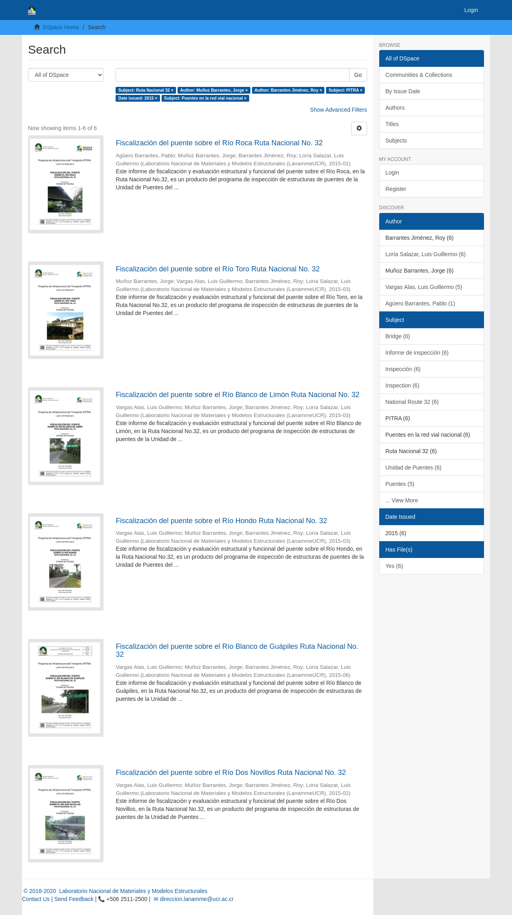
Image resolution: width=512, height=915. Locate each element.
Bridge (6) (398, 336)
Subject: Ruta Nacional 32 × (146, 90)
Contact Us (36, 899)
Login (392, 172)
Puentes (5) (400, 484)
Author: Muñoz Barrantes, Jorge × (214, 90)
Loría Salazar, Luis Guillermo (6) (426, 254)
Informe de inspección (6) (417, 352)
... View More (402, 500)
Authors (395, 107)
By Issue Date (403, 91)
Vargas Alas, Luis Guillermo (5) (424, 287)
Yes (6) (394, 566)
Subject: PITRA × (346, 90)
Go (358, 75)
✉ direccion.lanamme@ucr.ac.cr (193, 899)
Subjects (396, 140)
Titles (392, 124)
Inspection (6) (403, 385)
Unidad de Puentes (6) (414, 467)
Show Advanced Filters (338, 109)
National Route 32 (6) (412, 402)
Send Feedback (74, 899)
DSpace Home (61, 27)
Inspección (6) (403, 369)
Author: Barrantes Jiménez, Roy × (288, 90)
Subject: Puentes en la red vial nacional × (205, 98)
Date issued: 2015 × (138, 98)
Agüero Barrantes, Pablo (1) (420, 303)
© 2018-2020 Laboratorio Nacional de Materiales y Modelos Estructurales (114, 891)
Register (396, 189)
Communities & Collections (419, 75)
